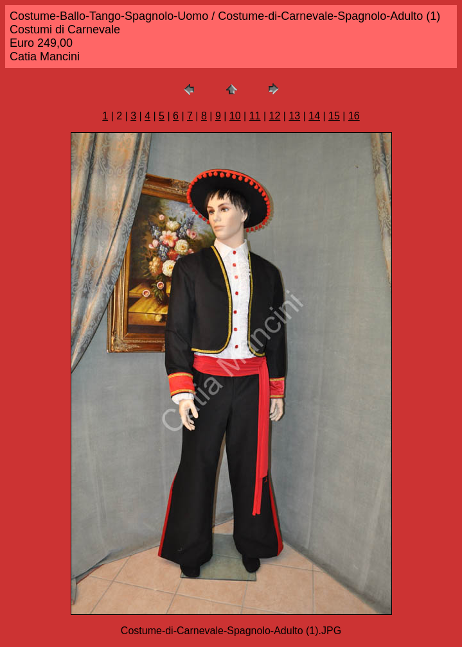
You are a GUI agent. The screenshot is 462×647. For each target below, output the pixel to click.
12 (275, 115)
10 (235, 115)
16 (354, 115)
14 (314, 115)
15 (334, 115)
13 (294, 115)
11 (255, 115)
